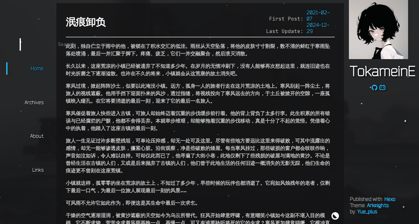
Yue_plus (367, 211)
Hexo (389, 199)
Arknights (377, 205)
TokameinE (382, 70)
